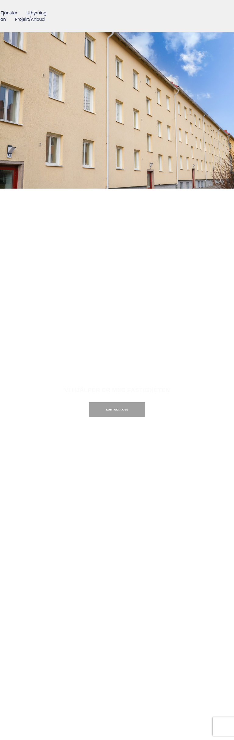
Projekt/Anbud (30, 19)
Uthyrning (37, 13)
